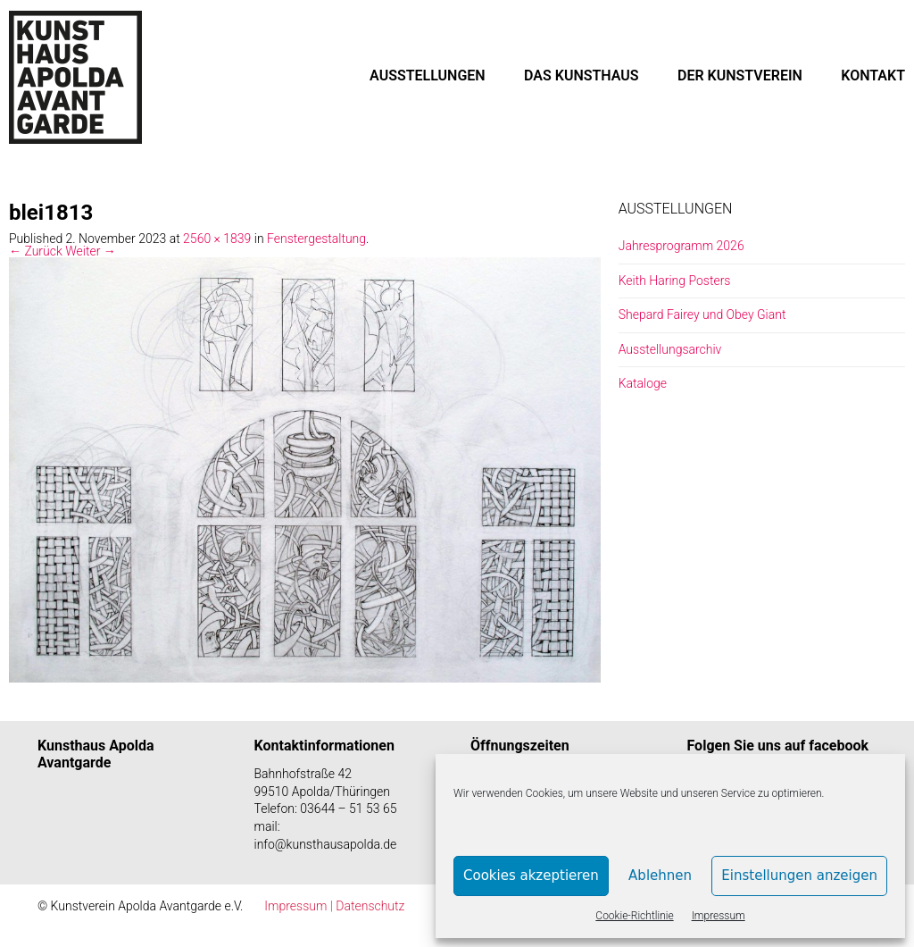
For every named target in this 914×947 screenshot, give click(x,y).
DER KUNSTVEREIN (739, 75)
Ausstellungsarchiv (670, 349)
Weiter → (90, 251)
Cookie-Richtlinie (634, 915)
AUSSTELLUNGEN (428, 75)
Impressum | (300, 906)
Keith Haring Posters (675, 280)
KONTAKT (873, 75)
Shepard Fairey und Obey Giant (702, 314)
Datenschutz (370, 906)
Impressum (718, 915)
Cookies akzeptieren (531, 875)
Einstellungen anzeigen (799, 875)
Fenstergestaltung (316, 238)
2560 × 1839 (217, 238)
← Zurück (35, 251)
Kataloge (643, 383)
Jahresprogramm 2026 (681, 246)
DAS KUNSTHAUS (581, 75)
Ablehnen (660, 875)
